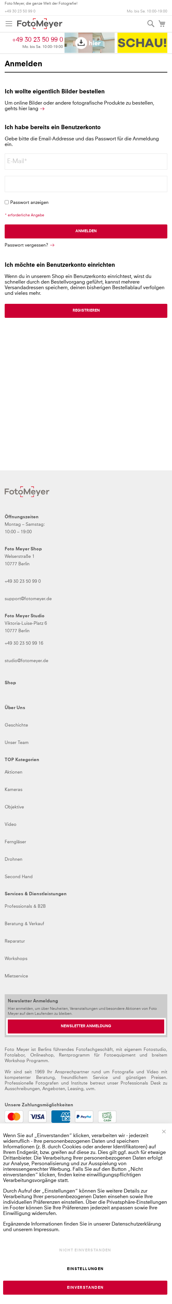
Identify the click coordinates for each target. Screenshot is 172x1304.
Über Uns (15, 708)
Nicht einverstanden (85, 1250)
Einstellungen (85, 1269)
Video (11, 824)
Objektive (14, 807)
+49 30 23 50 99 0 (20, 11)
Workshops (16, 959)
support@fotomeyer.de (28, 599)
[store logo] (39, 23)
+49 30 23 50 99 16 (24, 643)
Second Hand (19, 877)
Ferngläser (15, 842)
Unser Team (17, 743)
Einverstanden (85, 1288)
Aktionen (13, 772)
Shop (10, 683)
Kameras (13, 790)
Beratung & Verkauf (24, 924)
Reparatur (15, 941)
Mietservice (16, 976)
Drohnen (13, 859)
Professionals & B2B (25, 906)
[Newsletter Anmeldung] (86, 1026)
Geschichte (16, 725)
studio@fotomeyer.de (26, 661)
